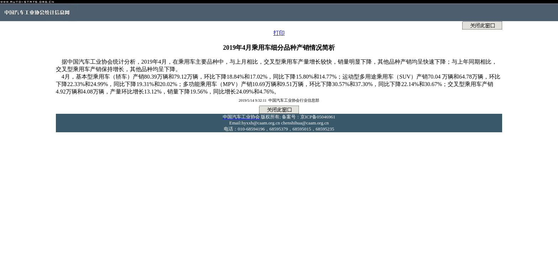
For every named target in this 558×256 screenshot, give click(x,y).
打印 (279, 33)
